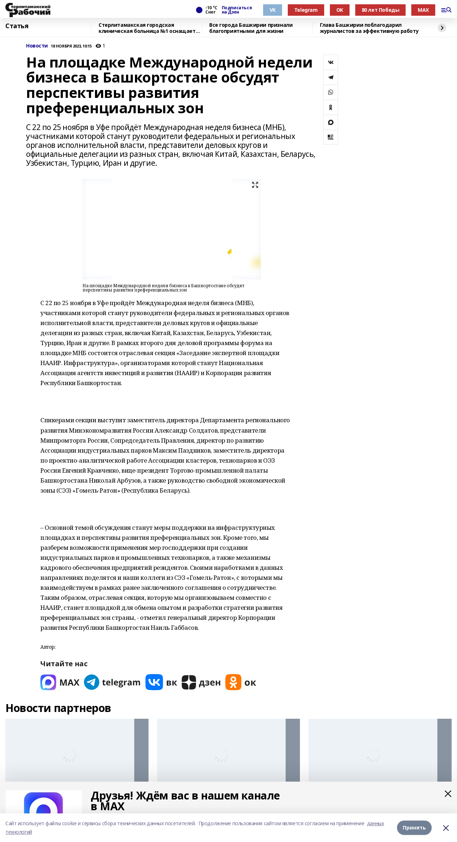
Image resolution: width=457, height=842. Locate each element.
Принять (414, 827)
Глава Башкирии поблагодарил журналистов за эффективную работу (369, 28)
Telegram (306, 9)
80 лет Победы (381, 9)
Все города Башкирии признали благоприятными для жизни (250, 28)
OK (339, 9)
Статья (16, 26)
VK (273, 9)
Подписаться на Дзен (237, 10)
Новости (37, 46)
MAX (423, 9)
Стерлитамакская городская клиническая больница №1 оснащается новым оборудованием (150, 28)
